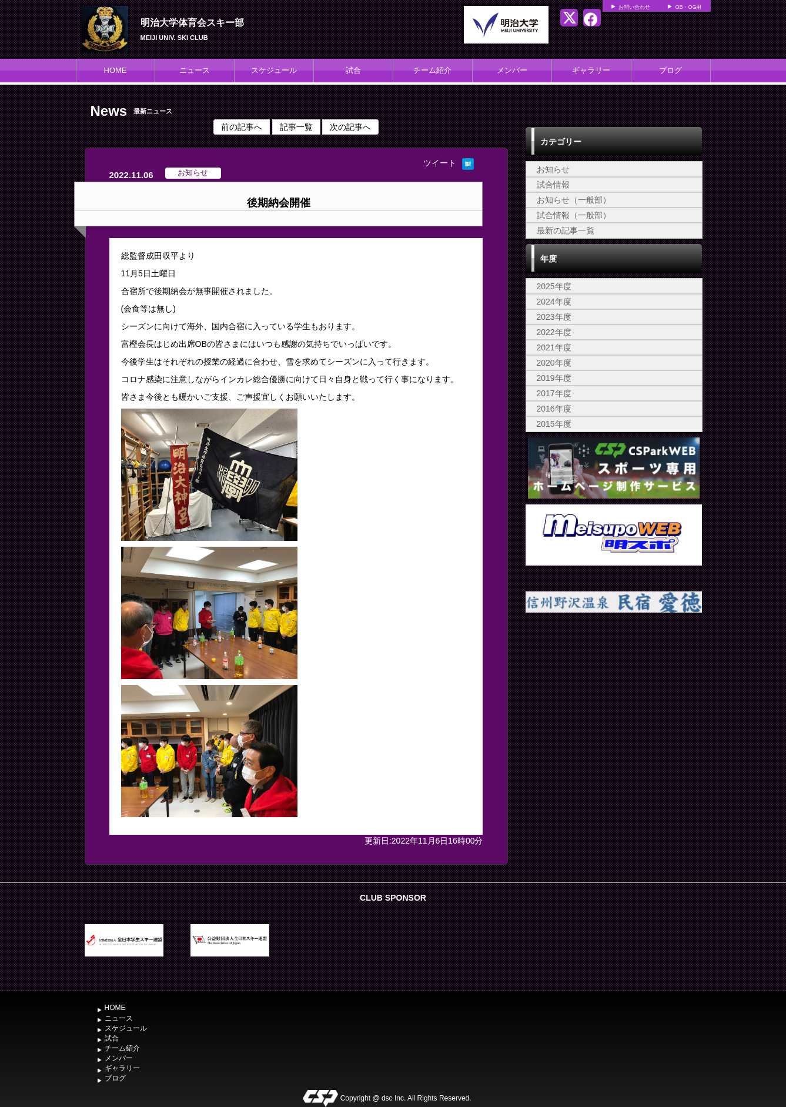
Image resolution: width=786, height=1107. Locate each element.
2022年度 (554, 332)
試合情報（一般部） (574, 215)
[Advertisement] (614, 723)
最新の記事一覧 (565, 230)
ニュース (194, 70)
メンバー (512, 70)
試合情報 (553, 184)
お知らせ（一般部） (574, 200)
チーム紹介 (432, 70)
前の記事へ (241, 127)
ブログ (670, 70)
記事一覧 (296, 127)
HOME (115, 70)
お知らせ (553, 169)
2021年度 (554, 347)
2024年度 (554, 301)
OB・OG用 (688, 7)
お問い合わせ (634, 7)
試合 (353, 70)
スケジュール (274, 70)
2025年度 (554, 286)
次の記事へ (350, 127)
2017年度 (554, 393)
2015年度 (554, 424)
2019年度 (554, 378)
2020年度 (554, 362)
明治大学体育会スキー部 (192, 23)
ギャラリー (591, 70)
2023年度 (554, 317)
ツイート (439, 163)
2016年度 (554, 408)
